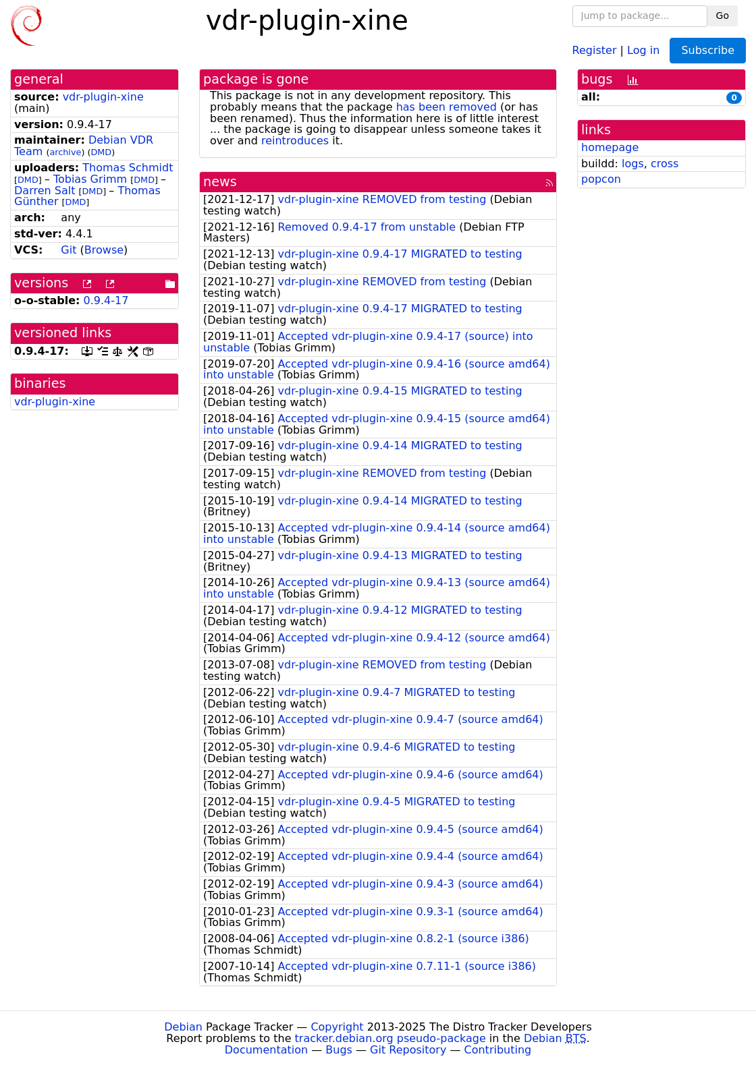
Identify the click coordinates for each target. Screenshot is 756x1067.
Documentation (266, 1049)
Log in (643, 49)
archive (65, 152)
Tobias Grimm (90, 179)
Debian (183, 1026)
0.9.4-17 (106, 300)
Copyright (336, 1026)
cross (664, 163)
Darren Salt (44, 190)
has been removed (446, 106)
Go (722, 15)
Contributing (498, 1049)
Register (594, 49)
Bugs (338, 1049)
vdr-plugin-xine (103, 96)
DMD (100, 152)
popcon (601, 179)
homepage (610, 147)
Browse (104, 249)
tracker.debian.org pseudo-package (390, 1038)
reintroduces (295, 140)
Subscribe (707, 50)
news (220, 182)
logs (633, 163)
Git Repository (408, 1049)
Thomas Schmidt (127, 167)
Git (68, 249)
